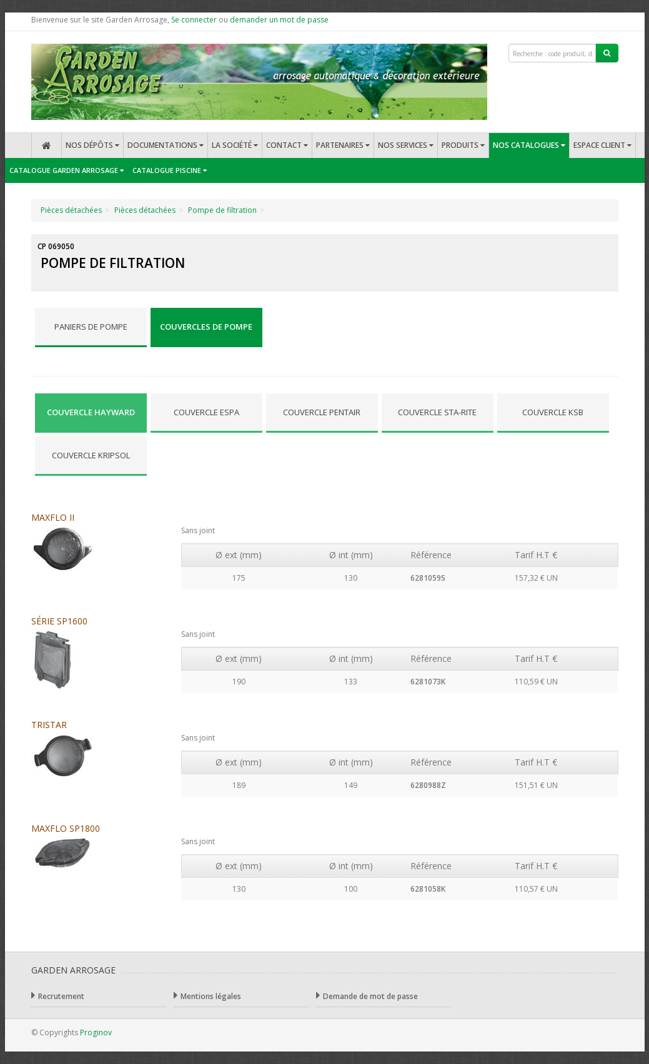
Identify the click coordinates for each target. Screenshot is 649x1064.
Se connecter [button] (194, 19)
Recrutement (57, 996)
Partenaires (343, 145)
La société (235, 145)
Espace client (602, 145)
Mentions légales (207, 996)
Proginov (96, 1032)
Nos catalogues (529, 145)
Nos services (405, 145)
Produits (463, 145)
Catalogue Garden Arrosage (66, 170)
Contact (287, 145)
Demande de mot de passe (367, 996)
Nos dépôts (92, 145)
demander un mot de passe (279, 19)
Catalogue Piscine (169, 170)
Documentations (165, 145)
